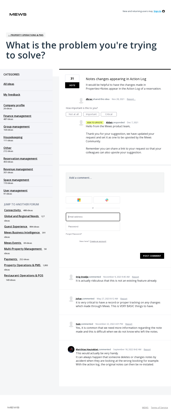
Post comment (152, 255)
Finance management (17, 116)
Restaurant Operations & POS (23, 275)
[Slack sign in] (107, 200)
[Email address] (93, 217)
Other (8, 148)
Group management (17, 126)
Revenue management (18, 169)
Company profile (14, 105)
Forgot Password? (74, 234)
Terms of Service (159, 407)
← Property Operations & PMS (25, 34)
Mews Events (13, 243)
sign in (157, 11)
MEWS (145, 407)
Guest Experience (16, 226)
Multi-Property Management (23, 249)
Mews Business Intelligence (22, 232)
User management (16, 190)
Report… (131, 99)
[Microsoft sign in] (79, 200)
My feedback (12, 94)
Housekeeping (13, 137)
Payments (11, 259)
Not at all (75, 114)
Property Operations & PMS (22, 265)
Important (92, 114)
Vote (72, 85)
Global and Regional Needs (21, 216)
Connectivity (13, 210)
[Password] (93, 226)
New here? (92, 241)
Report (135, 276)
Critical (111, 114)
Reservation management (20, 158)
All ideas (9, 84)
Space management (16, 180)
